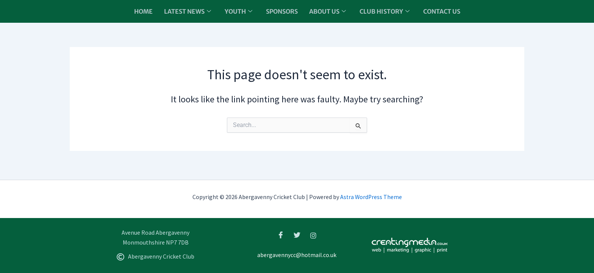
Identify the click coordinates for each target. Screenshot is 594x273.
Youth (238, 11)
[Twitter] (297, 235)
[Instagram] (313, 235)
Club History (385, 11)
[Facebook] (280, 235)
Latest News (187, 11)
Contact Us (441, 11)
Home (143, 11)
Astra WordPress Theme (370, 197)
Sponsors (282, 11)
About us (327, 11)
